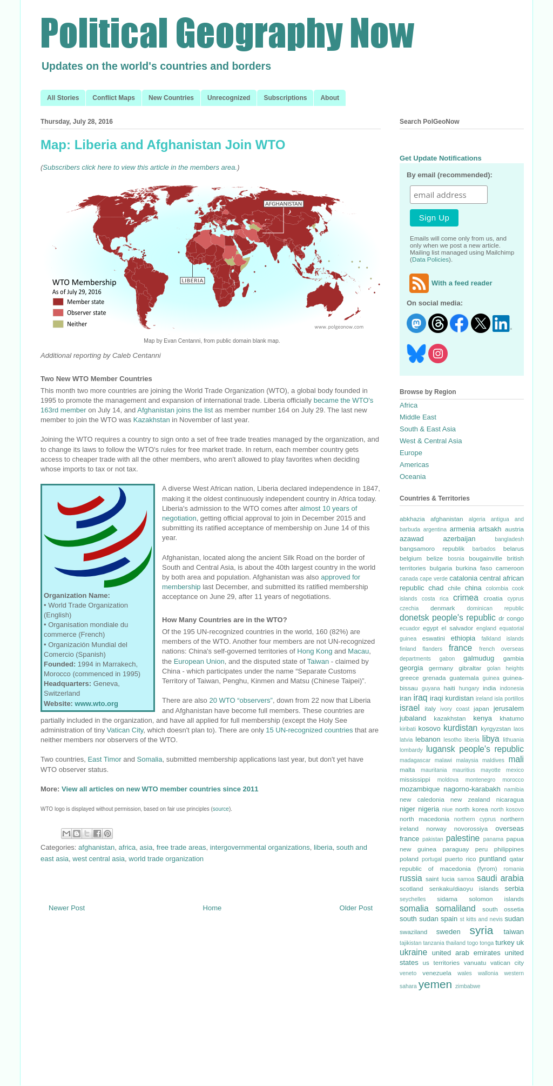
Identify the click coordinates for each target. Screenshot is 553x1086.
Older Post (356, 908)
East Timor (104, 759)
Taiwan (318, 661)
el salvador (457, 627)
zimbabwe (468, 986)
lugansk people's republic (475, 749)
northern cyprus (475, 819)
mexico (515, 770)
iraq (421, 697)
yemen (435, 984)
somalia (414, 908)
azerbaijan (459, 539)
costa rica (435, 599)
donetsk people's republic (448, 617)
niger (407, 809)
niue (447, 809)
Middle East (418, 417)
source (221, 809)
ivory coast (454, 709)
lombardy (411, 750)
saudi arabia (500, 878)
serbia (514, 888)
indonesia (512, 688)
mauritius (464, 770)
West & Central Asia (431, 441)
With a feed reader (450, 283)
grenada (434, 677)
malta (407, 769)
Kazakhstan (151, 420)
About (329, 98)
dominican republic (495, 608)
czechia (409, 608)
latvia (406, 740)
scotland (411, 888)
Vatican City (125, 730)
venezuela (436, 972)
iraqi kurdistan (452, 698)
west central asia (98, 859)
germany (441, 667)
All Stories (63, 98)
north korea (471, 808)
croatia (493, 598)
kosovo (430, 728)
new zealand (470, 799)
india (489, 687)
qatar (516, 858)
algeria (477, 519)
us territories (441, 962)
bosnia (456, 559)
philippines (509, 848)
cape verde (434, 579)
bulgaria (441, 567)
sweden (448, 932)
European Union (199, 661)
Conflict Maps (113, 98)
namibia (514, 789)
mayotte (491, 770)
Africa (408, 405)
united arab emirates (466, 953)
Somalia (149, 759)
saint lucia (440, 878)
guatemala (464, 677)
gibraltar (469, 667)
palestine (463, 838)
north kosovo (507, 809)
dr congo (511, 618)
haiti (449, 687)
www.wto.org (96, 703)
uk (520, 942)
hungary (469, 688)
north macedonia (424, 818)
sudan (514, 919)
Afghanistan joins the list (175, 410)
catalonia (463, 578)
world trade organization (166, 859)
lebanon (427, 739)
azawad (412, 539)
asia (146, 847)
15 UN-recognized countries (309, 730)
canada (409, 579)
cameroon (510, 567)
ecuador (410, 628)
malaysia (467, 760)
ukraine (413, 952)
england (486, 628)
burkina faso (474, 567)
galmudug (478, 658)
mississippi (415, 779)
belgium (411, 558)
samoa (465, 879)
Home (212, 908)
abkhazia (412, 518)
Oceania (413, 476)
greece (409, 677)
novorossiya (471, 828)
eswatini (433, 638)
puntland (492, 859)
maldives (493, 760)
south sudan (419, 919)
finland (408, 649)
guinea (490, 678)
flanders (432, 649)
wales (464, 973)
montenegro (480, 780)
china (473, 588)
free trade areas (181, 847)
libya (491, 738)
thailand (456, 943)
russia (411, 878)
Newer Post (67, 908)
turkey (504, 942)
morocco (513, 780)
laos (519, 729)
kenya (482, 718)
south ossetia (503, 908)
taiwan (513, 932)
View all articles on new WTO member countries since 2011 (160, 789)
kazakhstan (450, 718)
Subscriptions (285, 98)
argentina (435, 529)
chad (435, 588)
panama (493, 839)
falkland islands (502, 639)
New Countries (171, 98)
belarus (513, 548)
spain (449, 919)
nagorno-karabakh (472, 789)
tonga (487, 943)
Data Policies (430, 259)
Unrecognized (228, 98)
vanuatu (475, 962)
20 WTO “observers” (241, 700)
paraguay (456, 848)
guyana (431, 688)
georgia (411, 668)
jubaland (413, 718)
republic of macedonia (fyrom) (448, 868)
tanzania (433, 943)
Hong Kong (314, 651)
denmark (442, 607)
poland (409, 858)
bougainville (485, 558)
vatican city (507, 962)
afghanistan (96, 847)
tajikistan (410, 943)
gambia (513, 658)
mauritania (434, 770)
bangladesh (509, 539)
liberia (323, 847)
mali (516, 759)
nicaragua (510, 799)
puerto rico (460, 858)
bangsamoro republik (432, 548)
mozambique (420, 789)
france (460, 647)
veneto (408, 973)
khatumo (512, 718)
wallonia (488, 973)
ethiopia (463, 638)
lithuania (513, 740)
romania (513, 869)
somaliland (455, 908)
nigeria (428, 809)
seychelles (413, 899)
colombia (496, 588)
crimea (465, 597)
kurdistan (460, 727)
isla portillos (509, 699)
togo (472, 943)
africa (127, 847)
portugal (432, 859)
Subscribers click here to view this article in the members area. (140, 167)
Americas (414, 465)
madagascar (415, 760)
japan (481, 708)
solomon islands (496, 898)
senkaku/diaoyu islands (464, 888)
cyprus (515, 599)
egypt (431, 627)
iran (406, 698)
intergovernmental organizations (260, 847)
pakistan (432, 839)
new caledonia (422, 799)
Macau (358, 651)
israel (410, 707)
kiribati (408, 729)
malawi (443, 760)
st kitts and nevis (481, 919)
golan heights (505, 668)
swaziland (413, 931)
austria (514, 528)
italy (430, 708)
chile (454, 587)
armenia (462, 529)
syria (481, 930)
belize (435, 558)
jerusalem (509, 708)
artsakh (490, 529)
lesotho (452, 740)
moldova (447, 780)
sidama (447, 898)
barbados (483, 549)
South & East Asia (428, 429)
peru (481, 848)
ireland (484, 699)
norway (436, 828)
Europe (411, 453)
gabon (447, 659)
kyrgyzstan (496, 728)
